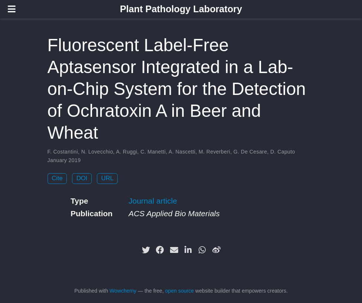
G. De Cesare (250, 152)
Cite (57, 178)
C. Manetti (153, 152)
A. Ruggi (126, 152)
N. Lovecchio (97, 152)
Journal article (152, 201)
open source (179, 291)
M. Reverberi (214, 152)
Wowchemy (123, 291)
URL (107, 178)
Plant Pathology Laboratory (181, 9)
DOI (82, 178)
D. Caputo (282, 152)
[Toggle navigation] (12, 9)
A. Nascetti (182, 152)
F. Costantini (63, 152)
